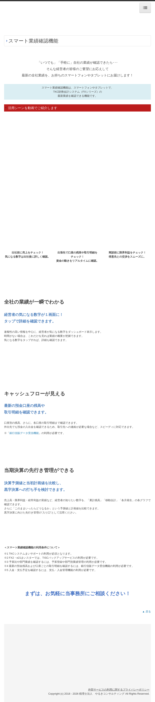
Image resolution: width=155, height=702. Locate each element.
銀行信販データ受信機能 (24, 433)
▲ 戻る (146, 611)
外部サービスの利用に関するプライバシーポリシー (118, 689)
